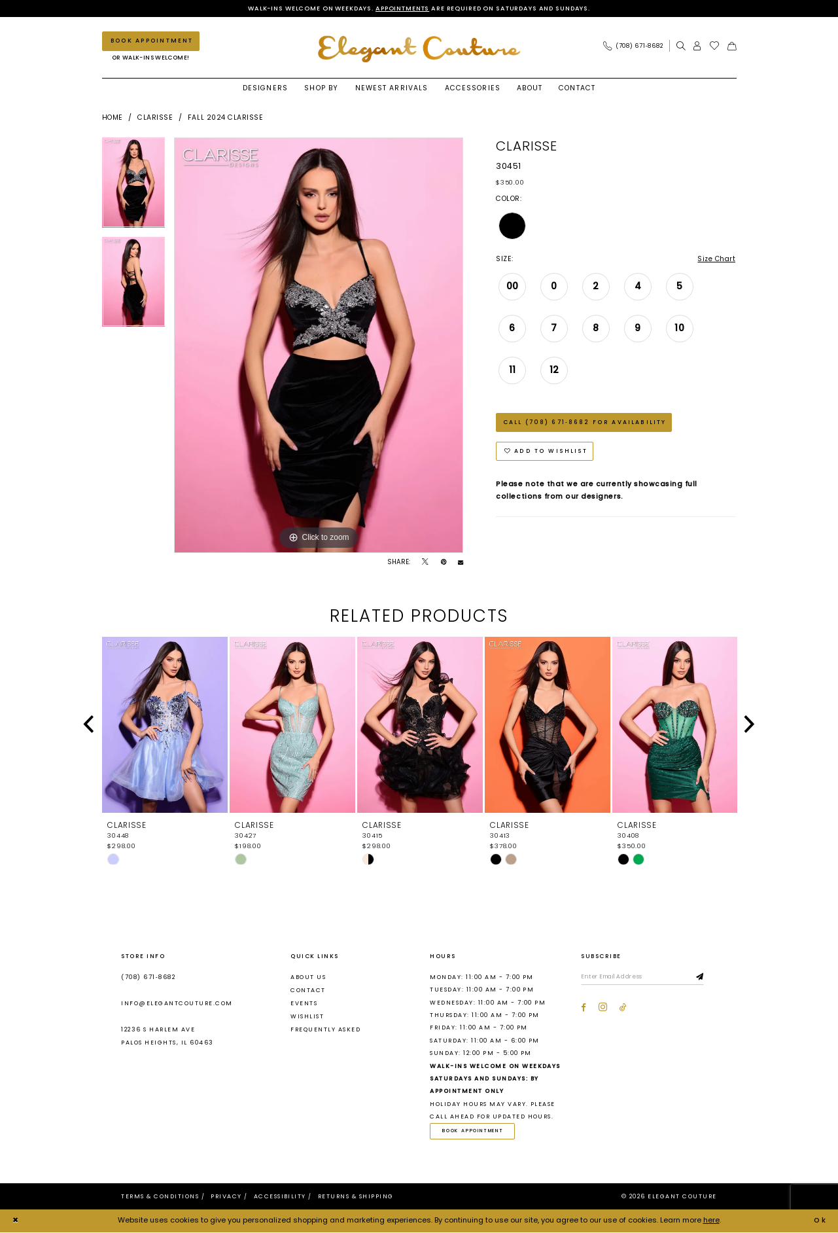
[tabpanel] (134, 187)
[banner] (419, 49)
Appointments (399, 8)
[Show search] (681, 46)
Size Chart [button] (715, 259)
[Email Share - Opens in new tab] (460, 562)
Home (112, 117)
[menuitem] (635, 46)
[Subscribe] (705, 977)
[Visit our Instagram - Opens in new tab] (603, 1008)
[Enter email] (644, 977)
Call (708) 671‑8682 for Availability (584, 423)
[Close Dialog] (16, 1221)
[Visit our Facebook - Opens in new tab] (583, 1008)
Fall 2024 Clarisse (225, 117)
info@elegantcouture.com (176, 1004)
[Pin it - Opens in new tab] (443, 563)
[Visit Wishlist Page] (715, 46)
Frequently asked (325, 1030)
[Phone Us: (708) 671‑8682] (633, 46)
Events (303, 1004)
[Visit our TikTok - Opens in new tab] (623, 1008)
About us (308, 977)
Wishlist (307, 1017)
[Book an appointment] (151, 41)
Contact (307, 990)
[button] (697, 46)
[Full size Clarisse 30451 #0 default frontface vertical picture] (319, 345)
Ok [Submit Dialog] (820, 1221)
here (711, 1221)
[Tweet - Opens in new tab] (425, 563)
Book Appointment (474, 1131)
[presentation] (165, 725)
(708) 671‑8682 (148, 977)
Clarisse (155, 117)
